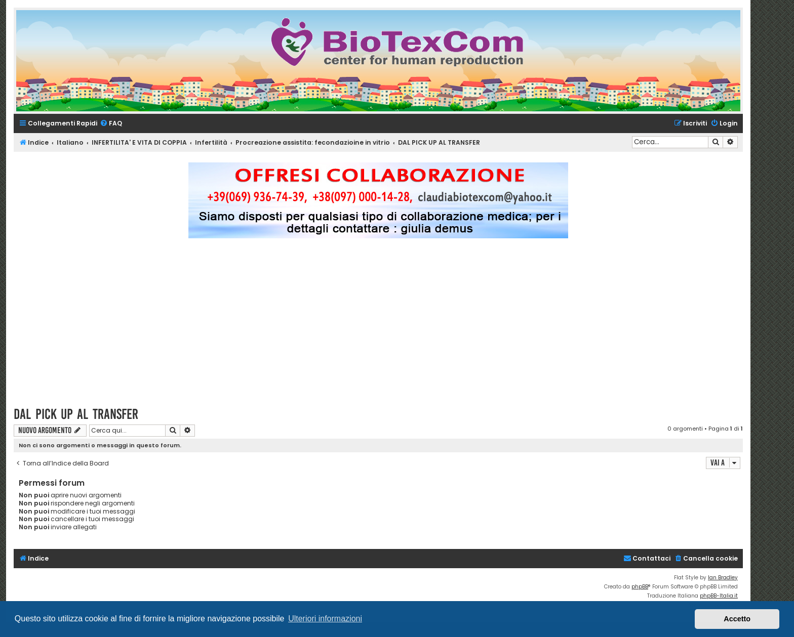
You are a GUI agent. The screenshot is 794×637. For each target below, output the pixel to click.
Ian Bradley (723, 577)
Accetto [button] (737, 619)
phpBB (639, 586)
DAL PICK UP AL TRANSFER (76, 414)
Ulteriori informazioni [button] (325, 618)
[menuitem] (111, 124)
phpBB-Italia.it (719, 596)
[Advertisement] (378, 327)
